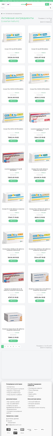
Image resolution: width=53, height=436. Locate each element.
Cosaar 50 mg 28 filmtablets (39, 49)
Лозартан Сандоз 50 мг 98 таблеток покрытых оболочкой (13, 329)
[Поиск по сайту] (50, 8)
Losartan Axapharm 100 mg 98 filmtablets (40, 129)
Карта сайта (32, 394)
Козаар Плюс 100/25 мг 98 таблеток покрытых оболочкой (13, 249)
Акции (31, 392)
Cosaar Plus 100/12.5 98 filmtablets (13, 89)
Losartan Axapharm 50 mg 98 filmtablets (13, 169)
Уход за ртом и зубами (14, 394)
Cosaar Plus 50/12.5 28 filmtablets (13, 129)
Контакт (31, 396)
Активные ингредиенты (13, 13)
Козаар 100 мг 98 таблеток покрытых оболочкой (40, 169)
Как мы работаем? (13, 403)
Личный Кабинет (34, 402)
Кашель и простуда (13, 391)
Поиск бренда (33, 390)
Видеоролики (12, 409)
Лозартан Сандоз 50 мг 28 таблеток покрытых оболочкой (40, 289)
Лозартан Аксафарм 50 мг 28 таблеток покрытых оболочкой (13, 289)
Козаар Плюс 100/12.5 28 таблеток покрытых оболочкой (39, 209)
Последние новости (35, 388)
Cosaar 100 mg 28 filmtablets (13, 49)
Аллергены (11, 387)
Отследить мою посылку (37, 407)
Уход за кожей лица (13, 392)
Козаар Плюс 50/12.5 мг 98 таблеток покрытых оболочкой (40, 249)
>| (19, 346)
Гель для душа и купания (15, 389)
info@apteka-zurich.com (14, 425)
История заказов (34, 403)
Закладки (32, 405)
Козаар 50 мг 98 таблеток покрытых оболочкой (13, 209)
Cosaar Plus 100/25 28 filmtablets (40, 89)
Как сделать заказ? (13, 402)
